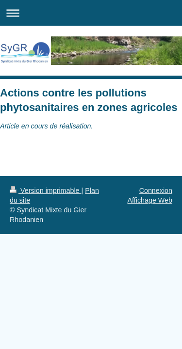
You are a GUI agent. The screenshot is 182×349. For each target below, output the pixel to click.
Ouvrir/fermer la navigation (91, 12)
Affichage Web (150, 200)
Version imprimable (46, 190)
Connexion (155, 190)
